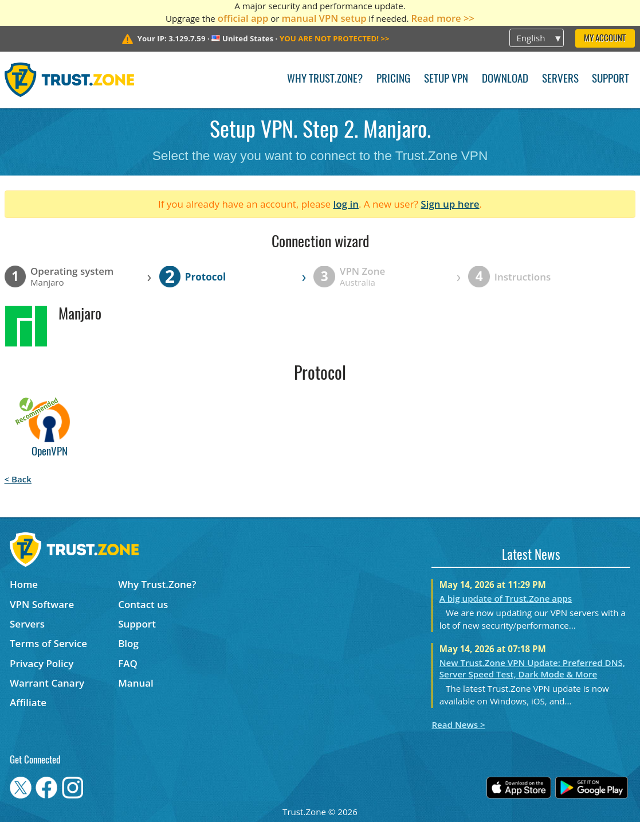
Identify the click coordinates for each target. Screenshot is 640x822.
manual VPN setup (323, 18)
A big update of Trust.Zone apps (505, 598)
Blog (128, 643)
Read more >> (442, 18)
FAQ (128, 663)
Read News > (458, 724)
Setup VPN (446, 79)
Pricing (393, 79)
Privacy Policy (41, 663)
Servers (560, 79)
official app (243, 18)
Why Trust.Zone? (325, 79)
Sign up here (450, 204)
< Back (18, 479)
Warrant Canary (47, 682)
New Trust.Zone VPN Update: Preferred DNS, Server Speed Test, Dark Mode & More (532, 668)
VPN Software (42, 604)
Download (505, 79)
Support (610, 79)
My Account (605, 38)
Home (24, 584)
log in (346, 204)
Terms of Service (48, 643)
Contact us (143, 604)
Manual (136, 682)
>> (334, 38)
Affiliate (28, 702)
